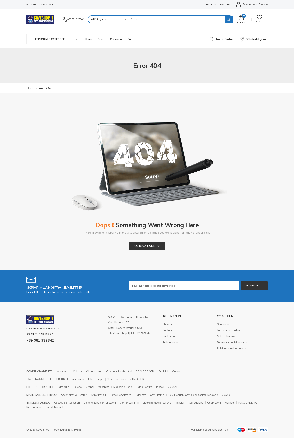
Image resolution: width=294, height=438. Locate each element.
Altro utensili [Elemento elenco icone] (98, 394)
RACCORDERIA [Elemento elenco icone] (247, 402)
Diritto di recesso (227, 336)
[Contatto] (64, 19)
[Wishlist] (260, 19)
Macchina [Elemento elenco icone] (103, 386)
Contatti (133, 39)
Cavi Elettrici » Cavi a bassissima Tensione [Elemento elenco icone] (193, 394)
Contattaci (210, 4)
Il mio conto (226, 4)
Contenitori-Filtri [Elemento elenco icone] (129, 402)
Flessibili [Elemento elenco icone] (180, 402)
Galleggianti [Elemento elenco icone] (196, 402)
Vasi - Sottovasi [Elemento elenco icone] (116, 379)
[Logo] (40, 19)
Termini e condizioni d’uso (232, 342)
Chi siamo (116, 39)
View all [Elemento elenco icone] (176, 371)
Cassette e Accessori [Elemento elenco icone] (67, 402)
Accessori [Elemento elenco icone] (63, 371)
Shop (101, 39)
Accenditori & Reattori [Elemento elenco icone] (74, 394)
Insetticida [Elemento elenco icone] (78, 379)
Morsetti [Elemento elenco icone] (229, 402)
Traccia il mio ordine (229, 330)
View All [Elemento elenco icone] (173, 386)
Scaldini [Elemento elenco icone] (163, 371)
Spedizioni (223, 324)
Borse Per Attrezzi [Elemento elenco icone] (121, 394)
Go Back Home (144, 246)
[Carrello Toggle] (241, 19)
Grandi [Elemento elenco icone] (90, 386)
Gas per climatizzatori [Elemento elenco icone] (119, 371)
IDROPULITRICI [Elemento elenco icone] (59, 379)
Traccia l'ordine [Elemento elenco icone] (221, 39)
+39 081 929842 (75, 19)
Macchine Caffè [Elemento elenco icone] (122, 386)
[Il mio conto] (246, 4)
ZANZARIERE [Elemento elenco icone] (137, 379)
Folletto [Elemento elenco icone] (77, 386)
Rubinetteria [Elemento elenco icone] (33, 407)
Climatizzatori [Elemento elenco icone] (94, 371)
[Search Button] (229, 19)
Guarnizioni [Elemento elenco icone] (214, 402)
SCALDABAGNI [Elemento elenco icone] (145, 371)
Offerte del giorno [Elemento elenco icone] (253, 39)
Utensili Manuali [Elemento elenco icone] (54, 407)
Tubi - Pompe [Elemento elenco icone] (95, 379)
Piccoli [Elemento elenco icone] (160, 386)
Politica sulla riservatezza (232, 348)
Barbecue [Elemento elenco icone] (63, 386)
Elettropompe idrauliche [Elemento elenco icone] (157, 402)
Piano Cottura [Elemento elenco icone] (144, 386)
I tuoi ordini (169, 336)
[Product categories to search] (108, 19)
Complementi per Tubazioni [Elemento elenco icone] (100, 402)
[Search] (177, 19)
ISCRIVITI (252, 285)
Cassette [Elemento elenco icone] (141, 394)
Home (88, 39)
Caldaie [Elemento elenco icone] (77, 371)
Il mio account (171, 342)
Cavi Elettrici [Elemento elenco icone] (157, 394)
